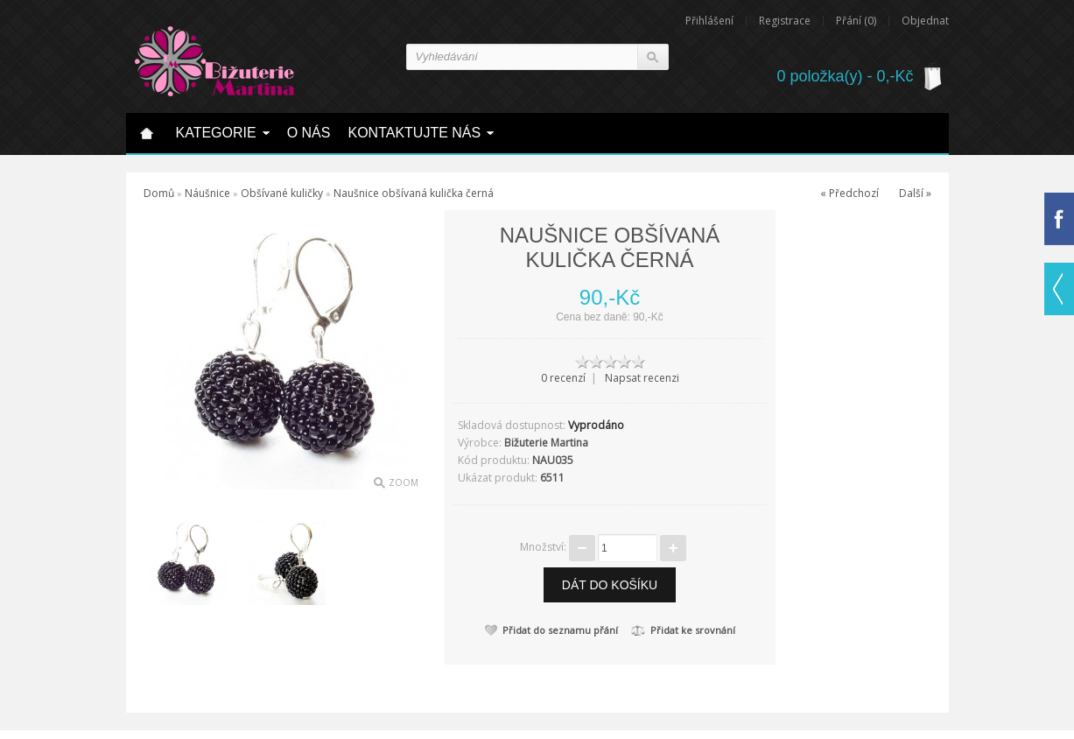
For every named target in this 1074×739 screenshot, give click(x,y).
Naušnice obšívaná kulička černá (413, 193)
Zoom (403, 482)
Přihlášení (709, 21)
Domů (159, 193)
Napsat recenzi (642, 377)
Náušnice (207, 193)
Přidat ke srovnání (683, 630)
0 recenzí (563, 377)
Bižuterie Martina (546, 442)
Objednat (925, 21)
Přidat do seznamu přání (551, 630)
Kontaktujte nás (414, 132)
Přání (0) (856, 21)
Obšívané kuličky (282, 193)
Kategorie (216, 132)
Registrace (785, 21)
